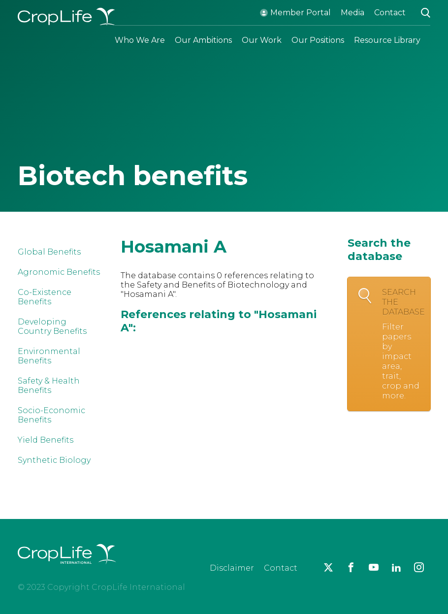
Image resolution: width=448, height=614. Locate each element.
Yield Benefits (45, 440)
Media (352, 12)
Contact (390, 12)
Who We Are (140, 40)
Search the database (403, 344)
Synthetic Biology (54, 460)
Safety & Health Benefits (49, 385)
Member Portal (300, 12)
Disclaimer (232, 568)
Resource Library (387, 40)
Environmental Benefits (49, 356)
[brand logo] (67, 570)
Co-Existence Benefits (44, 297)
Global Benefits (49, 252)
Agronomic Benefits (59, 272)
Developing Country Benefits (52, 326)
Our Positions (317, 40)
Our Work (262, 40)
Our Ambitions (203, 40)
